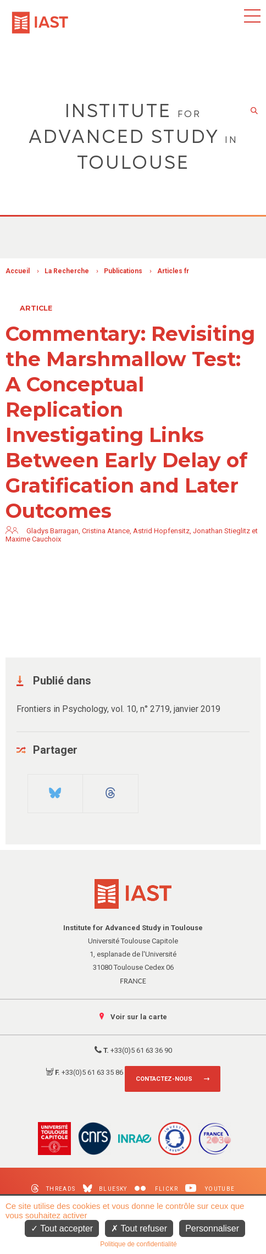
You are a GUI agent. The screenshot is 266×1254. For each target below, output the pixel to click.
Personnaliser (212, 1228)
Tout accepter (62, 1228)
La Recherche (67, 271)
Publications (123, 271)
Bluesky (105, 1188)
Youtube (210, 1188)
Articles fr (173, 271)
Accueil (17, 271)
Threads (53, 1188)
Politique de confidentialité (138, 1244)
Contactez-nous (164, 1078)
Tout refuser (139, 1228)
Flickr (156, 1189)
